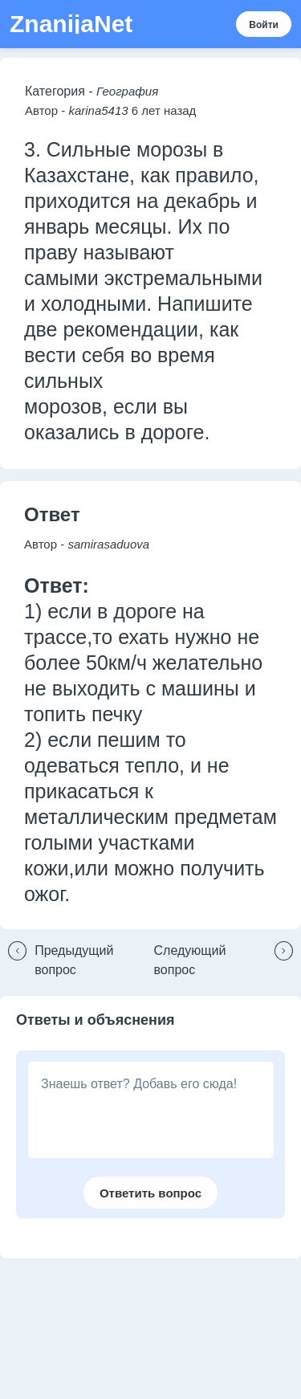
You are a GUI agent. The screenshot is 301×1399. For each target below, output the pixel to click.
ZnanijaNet (71, 24)
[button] (77, 960)
